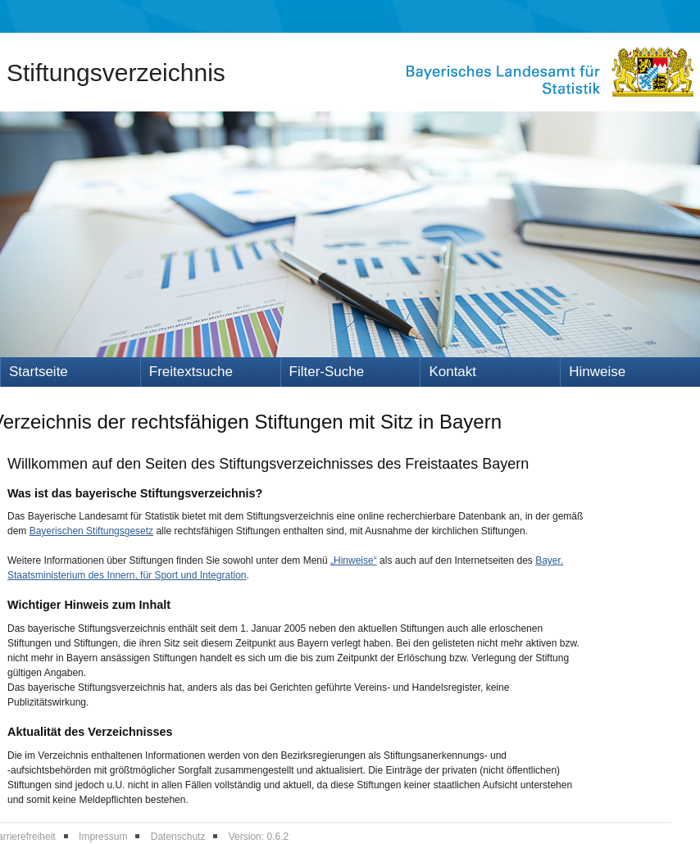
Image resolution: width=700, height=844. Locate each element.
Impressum (103, 836)
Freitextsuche (191, 371)
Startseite (38, 371)
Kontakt (452, 371)
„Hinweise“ (353, 560)
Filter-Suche (327, 371)
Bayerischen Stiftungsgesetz (91, 531)
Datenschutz (178, 836)
